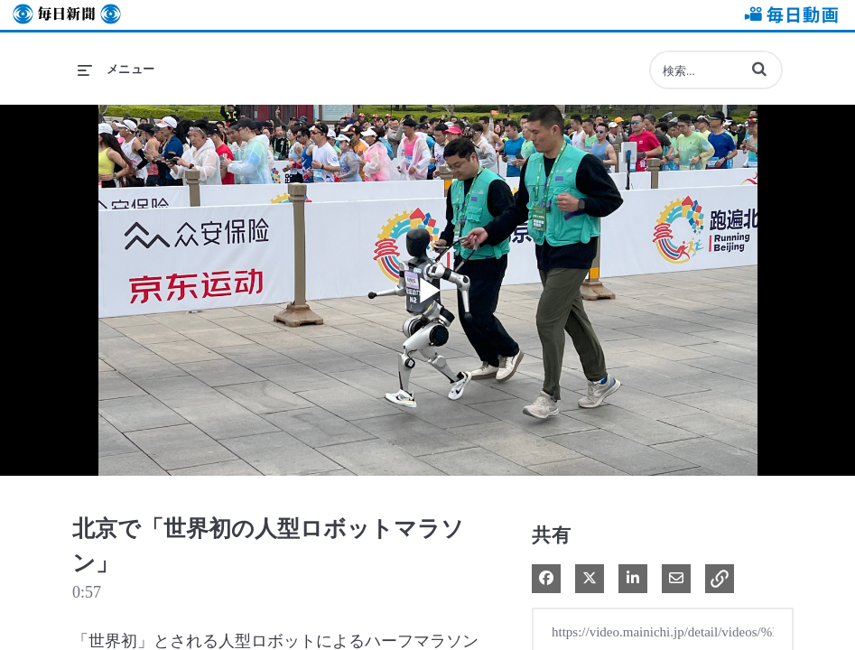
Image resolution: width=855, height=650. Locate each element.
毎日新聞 (67, 15)
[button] (759, 68)
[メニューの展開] (116, 69)
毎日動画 (788, 15)
